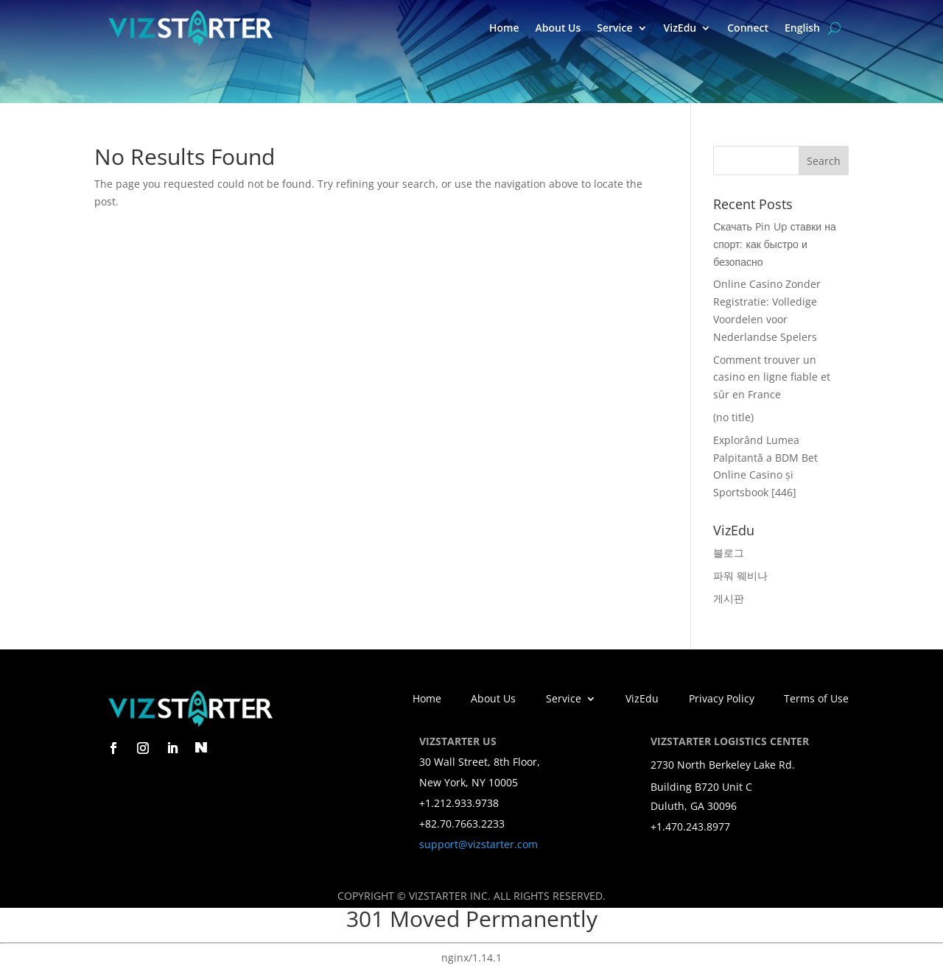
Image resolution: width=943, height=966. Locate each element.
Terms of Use (816, 699)
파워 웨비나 (740, 575)
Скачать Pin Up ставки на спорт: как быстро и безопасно (774, 244)
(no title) (733, 417)
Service (614, 28)
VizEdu (680, 28)
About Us (558, 28)
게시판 (728, 598)
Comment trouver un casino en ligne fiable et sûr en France (771, 377)
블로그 (728, 553)
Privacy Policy (721, 699)
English (802, 28)
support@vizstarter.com (478, 844)
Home (504, 28)
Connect (747, 28)
